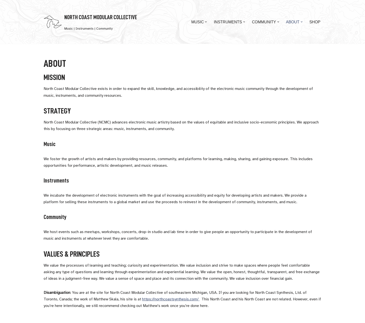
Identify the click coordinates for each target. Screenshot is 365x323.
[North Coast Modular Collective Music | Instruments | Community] (90, 21)
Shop (314, 22)
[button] (206, 22)
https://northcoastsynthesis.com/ (171, 299)
